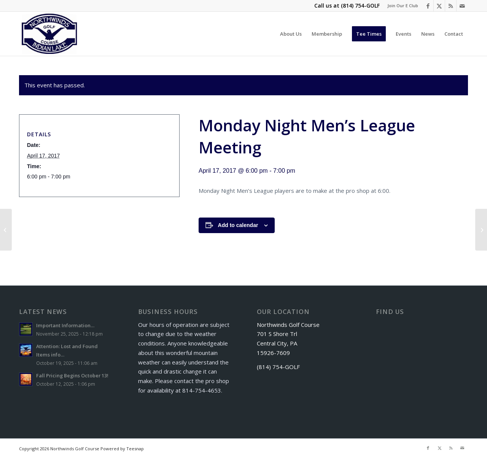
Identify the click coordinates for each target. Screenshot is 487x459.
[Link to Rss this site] (450, 5)
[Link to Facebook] (427, 5)
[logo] (49, 34)
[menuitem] (401, 6)
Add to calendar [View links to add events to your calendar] (238, 225)
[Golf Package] (481, 230)
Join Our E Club (402, 5)
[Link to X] (439, 5)
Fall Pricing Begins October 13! (72, 375)
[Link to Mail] (462, 5)
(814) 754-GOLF (360, 5)
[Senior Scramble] (6, 230)
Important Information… (65, 325)
